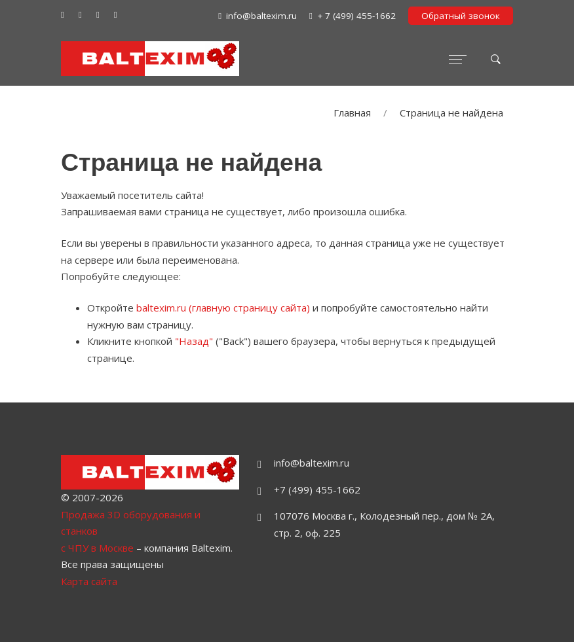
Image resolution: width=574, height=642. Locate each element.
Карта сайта (89, 581)
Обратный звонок (460, 16)
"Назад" (194, 341)
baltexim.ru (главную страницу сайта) (223, 307)
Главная (352, 112)
